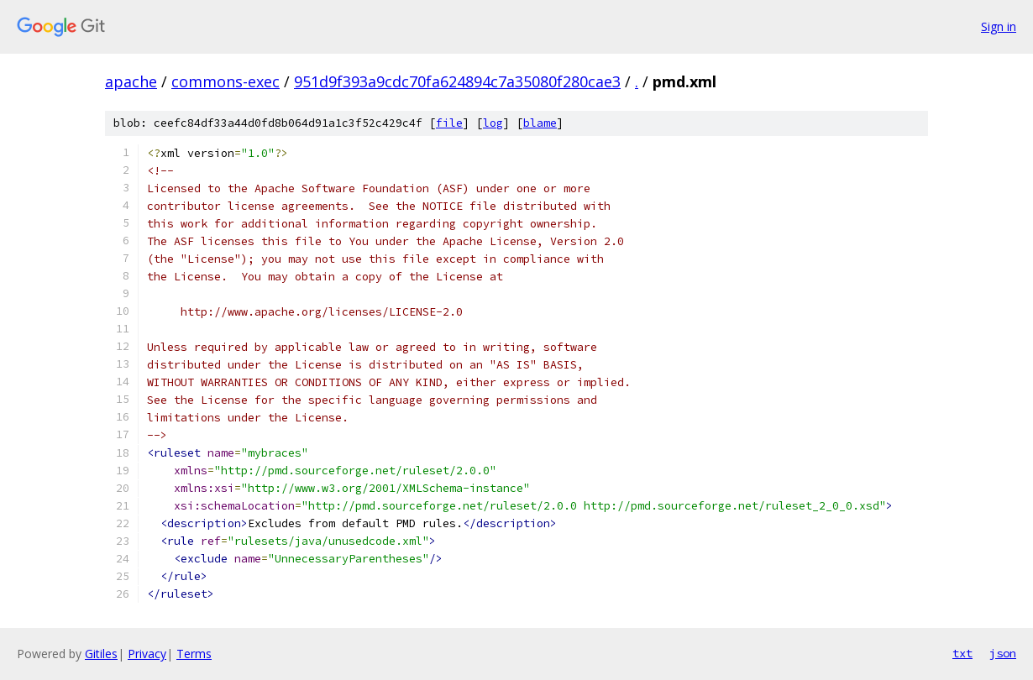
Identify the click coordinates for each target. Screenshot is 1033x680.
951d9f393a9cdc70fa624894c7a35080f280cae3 (457, 81)
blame (540, 123)
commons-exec (225, 81)
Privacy (147, 654)
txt (962, 653)
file (449, 123)
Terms (194, 654)
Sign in (998, 26)
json (1002, 653)
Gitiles (101, 654)
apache (131, 81)
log (493, 123)
